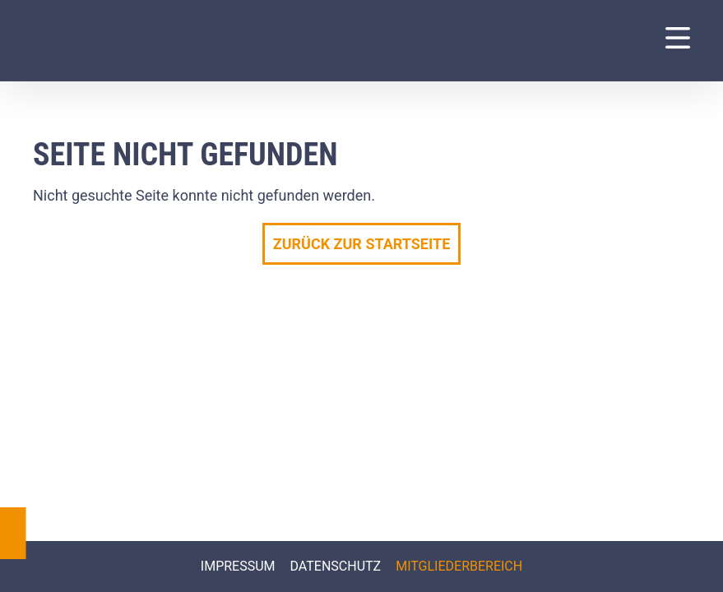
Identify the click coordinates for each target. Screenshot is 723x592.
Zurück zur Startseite (362, 243)
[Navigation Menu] (677, 37)
